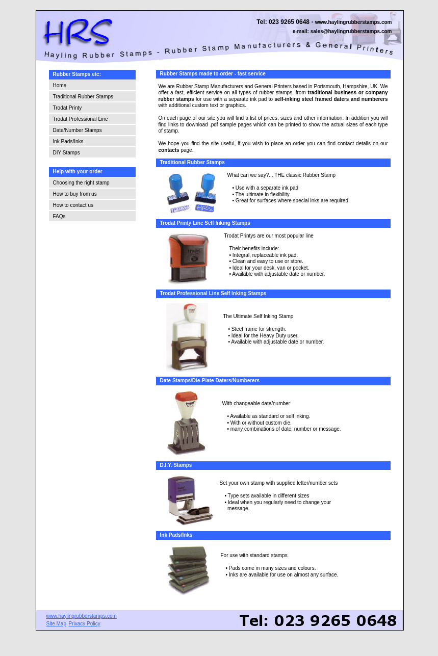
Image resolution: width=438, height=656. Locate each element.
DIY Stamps (66, 152)
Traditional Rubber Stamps (83, 96)
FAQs (59, 216)
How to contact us (73, 205)
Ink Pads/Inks (68, 141)
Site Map (56, 623)
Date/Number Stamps (77, 130)
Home (60, 85)
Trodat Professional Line (80, 119)
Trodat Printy (67, 108)
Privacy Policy (84, 623)
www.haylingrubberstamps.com (353, 22)
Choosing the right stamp (81, 183)
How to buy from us (75, 194)
